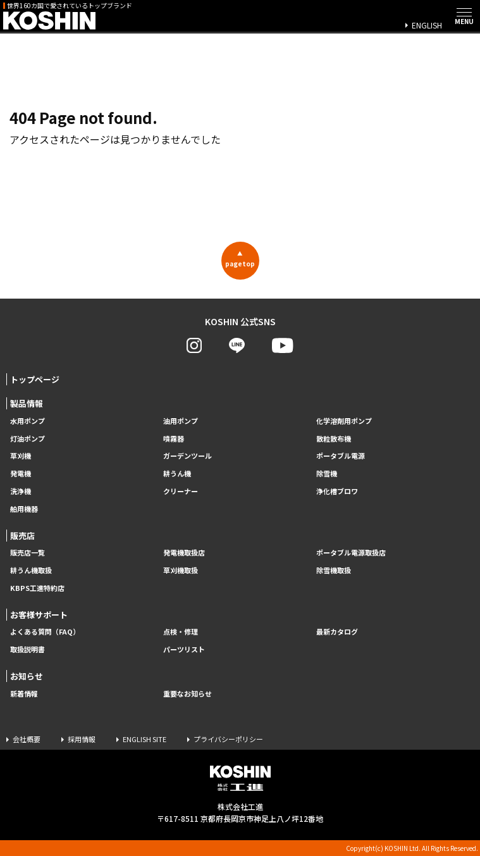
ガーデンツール (187, 456)
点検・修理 (180, 631)
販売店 (22, 536)
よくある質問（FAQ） (45, 631)
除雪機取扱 (333, 570)
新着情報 (24, 693)
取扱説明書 (27, 649)
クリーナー (180, 491)
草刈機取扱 (180, 570)
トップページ (34, 379)
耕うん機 (177, 473)
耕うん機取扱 (31, 570)
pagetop (240, 258)
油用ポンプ (180, 421)
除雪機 (326, 473)
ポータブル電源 (340, 456)
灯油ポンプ (27, 439)
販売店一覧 (27, 552)
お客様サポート (39, 615)
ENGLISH (427, 25)
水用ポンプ (27, 421)
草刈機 (20, 456)
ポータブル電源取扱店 (351, 552)
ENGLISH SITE (144, 739)
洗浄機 (20, 491)
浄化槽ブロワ (337, 491)
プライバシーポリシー (228, 739)
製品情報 (26, 403)
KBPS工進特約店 (37, 588)
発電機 (20, 473)
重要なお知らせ (187, 693)
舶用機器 (24, 509)
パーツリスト (184, 649)
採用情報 (81, 739)
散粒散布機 (333, 439)
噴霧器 (173, 439)
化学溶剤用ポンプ (344, 421)
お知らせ (26, 676)
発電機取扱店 (184, 552)
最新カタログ (337, 631)
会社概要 (26, 739)
